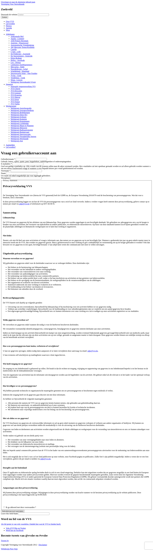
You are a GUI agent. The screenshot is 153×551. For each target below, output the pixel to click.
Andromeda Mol (17, 36)
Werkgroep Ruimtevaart (20, 132)
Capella (14, 49)
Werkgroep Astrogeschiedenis (22, 110)
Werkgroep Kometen (19, 119)
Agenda (9, 28)
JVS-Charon (15, 89)
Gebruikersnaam (8, 159)
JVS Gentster (16, 93)
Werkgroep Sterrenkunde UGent (23, 82)
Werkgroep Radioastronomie (22, 130)
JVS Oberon (15, 97)
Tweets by (5, 541)
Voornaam (5, 171)
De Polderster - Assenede (20, 54)
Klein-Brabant (16, 58)
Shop (8, 30)
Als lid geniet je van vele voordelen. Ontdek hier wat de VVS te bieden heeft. (31, 524)
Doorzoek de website (9, 15)
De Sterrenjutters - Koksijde (21, 56)
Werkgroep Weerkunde (19, 139)
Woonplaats (6, 178)
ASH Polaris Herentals (19, 41)
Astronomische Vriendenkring (22, 45)
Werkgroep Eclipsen (18, 117)
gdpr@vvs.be (24, 204)
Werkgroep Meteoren (19, 128)
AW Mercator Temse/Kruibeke (22, 47)
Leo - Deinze (16, 63)
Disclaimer (43, 545)
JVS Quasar (15, 102)
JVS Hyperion (16, 95)
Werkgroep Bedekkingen (20, 113)
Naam (3, 173)
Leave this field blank (9, 514)
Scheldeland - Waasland (20, 71)
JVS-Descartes (16, 91)
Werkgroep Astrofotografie (21, 108)
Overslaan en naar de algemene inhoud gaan (18, 2)
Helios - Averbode (18, 60)
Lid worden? (11, 147)
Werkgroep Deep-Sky (19, 115)
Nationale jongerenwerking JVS (23, 86)
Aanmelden (10, 145)
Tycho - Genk (16, 76)
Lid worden (10, 24)
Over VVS (10, 21)
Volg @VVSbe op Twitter (16, 528)
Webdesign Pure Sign (9, 549)
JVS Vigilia (15, 104)
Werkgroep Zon (17, 141)
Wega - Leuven (16, 80)
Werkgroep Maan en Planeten (22, 126)
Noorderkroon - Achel (19, 69)
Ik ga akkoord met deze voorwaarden (21, 507)
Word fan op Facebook (14, 530)
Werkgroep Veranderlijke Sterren (23, 136)
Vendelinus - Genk (18, 78)
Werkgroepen (11, 106)
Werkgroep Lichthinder (20, 123)
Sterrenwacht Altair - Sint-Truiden (24, 73)
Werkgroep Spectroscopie (21, 134)
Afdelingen (10, 34)
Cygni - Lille (16, 52)
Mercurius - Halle (17, 67)
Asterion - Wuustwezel (19, 43)
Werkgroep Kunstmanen (20, 121)
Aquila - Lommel (17, 39)
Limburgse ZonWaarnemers (21, 65)
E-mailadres (6, 164)
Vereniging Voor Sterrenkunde (12, 4)
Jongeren (9, 84)
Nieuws (9, 26)
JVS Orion (15, 100)
